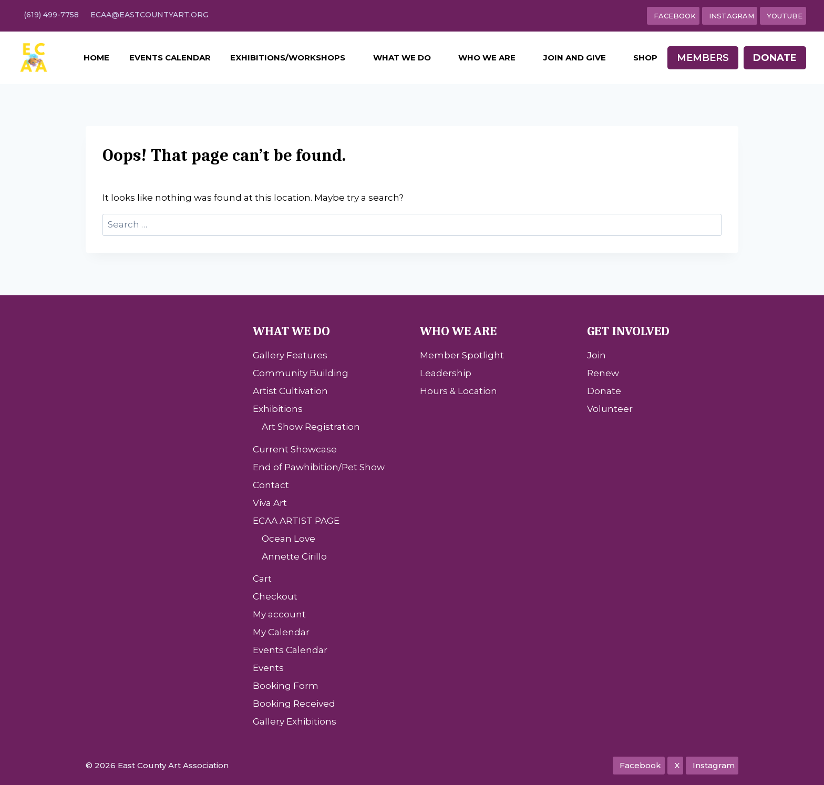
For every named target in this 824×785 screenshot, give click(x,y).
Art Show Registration (311, 426)
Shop (645, 58)
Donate (775, 58)
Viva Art (270, 503)
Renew (603, 373)
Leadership (445, 373)
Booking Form (285, 685)
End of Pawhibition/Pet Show (319, 467)
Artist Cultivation (290, 391)
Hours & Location (458, 391)
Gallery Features (290, 355)
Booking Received (294, 703)
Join (596, 355)
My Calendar (281, 632)
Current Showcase (295, 449)
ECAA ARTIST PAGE (296, 520)
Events (268, 668)
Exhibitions (278, 409)
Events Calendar (170, 58)
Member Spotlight (462, 355)
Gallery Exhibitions (294, 721)
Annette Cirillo (294, 556)
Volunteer (610, 409)
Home (96, 58)
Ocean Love (288, 538)
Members (703, 58)
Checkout (275, 596)
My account (279, 614)
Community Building (300, 373)
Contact (271, 485)
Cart (262, 578)
